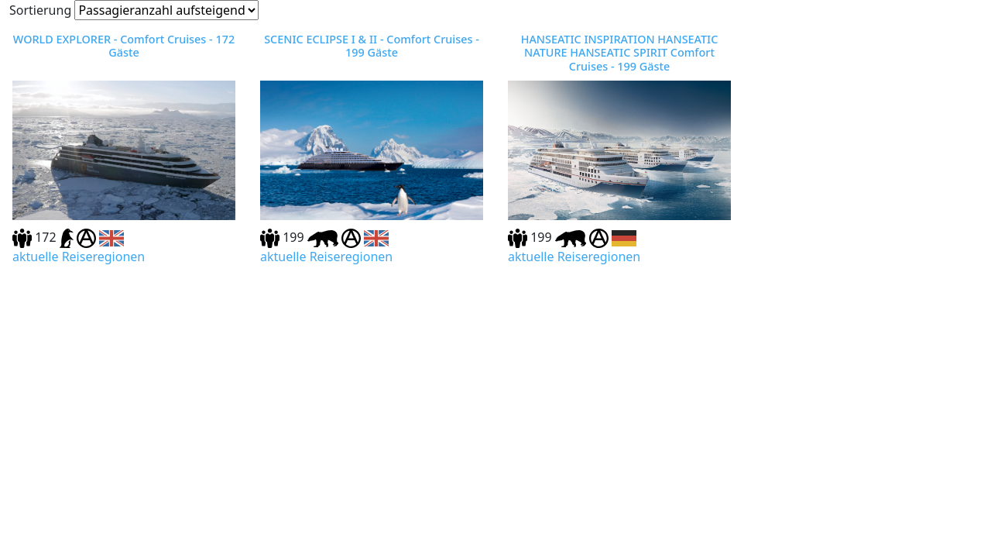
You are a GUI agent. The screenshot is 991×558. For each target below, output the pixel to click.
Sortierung (40, 10)
